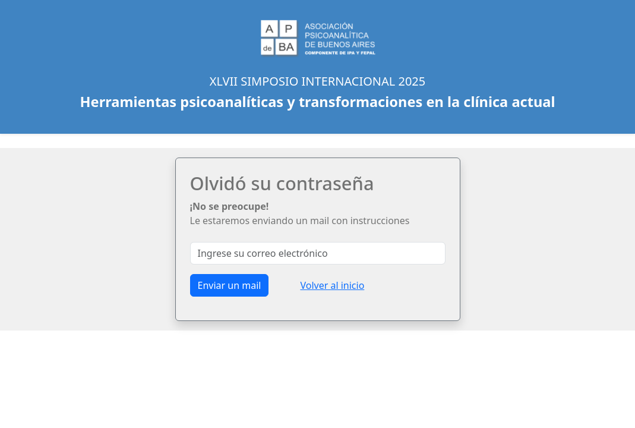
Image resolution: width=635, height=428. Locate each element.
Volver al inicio (332, 285)
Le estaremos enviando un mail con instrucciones (300, 213)
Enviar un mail (229, 285)
